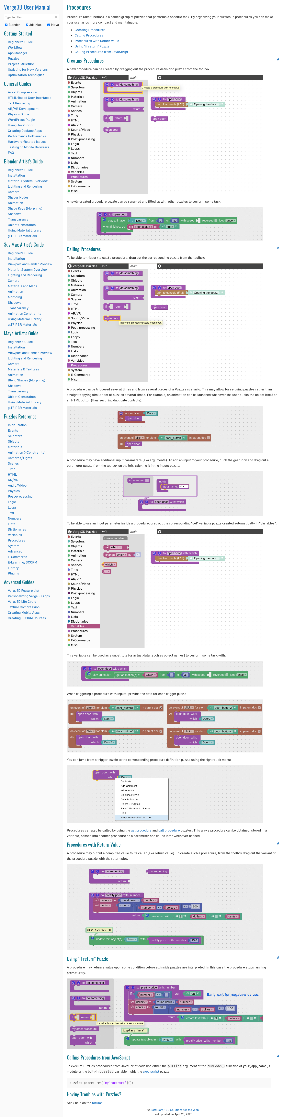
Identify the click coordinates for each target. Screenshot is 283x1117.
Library (13, 568)
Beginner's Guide (20, 42)
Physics (14, 491)
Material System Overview (28, 181)
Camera (13, 192)
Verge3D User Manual (27, 7)
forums (97, 1103)
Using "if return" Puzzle (92, 46)
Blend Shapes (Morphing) (26, 380)
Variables (15, 535)
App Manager (17, 53)
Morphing (15, 297)
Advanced (15, 551)
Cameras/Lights (20, 458)
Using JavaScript (21, 125)
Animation (15, 203)
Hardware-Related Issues (27, 142)
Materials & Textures (23, 369)
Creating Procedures (90, 30)
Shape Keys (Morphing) (25, 208)
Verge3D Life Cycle (22, 601)
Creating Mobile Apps (24, 612)
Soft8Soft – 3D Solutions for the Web (175, 1110)
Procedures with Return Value (97, 41)
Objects (13, 441)
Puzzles (13, 58)
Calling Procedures (89, 35)
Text (11, 513)
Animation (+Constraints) (26, 452)
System (13, 546)
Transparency (18, 219)
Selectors (15, 436)
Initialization (17, 425)
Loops (12, 507)
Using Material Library (24, 230)
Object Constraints (22, 225)
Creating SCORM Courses (27, 618)
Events (13, 430)
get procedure (141, 830)
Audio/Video (17, 485)
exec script (151, 1071)
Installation (16, 175)
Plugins (13, 573)
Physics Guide (18, 114)
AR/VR (13, 480)
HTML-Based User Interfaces (29, 98)
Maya (53, 25)
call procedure (169, 830)
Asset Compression (22, 92)
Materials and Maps (22, 286)
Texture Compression (24, 607)
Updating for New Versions (28, 69)
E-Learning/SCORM (22, 562)
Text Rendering (19, 103)
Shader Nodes (18, 197)
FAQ (11, 152)
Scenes (13, 463)
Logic (12, 502)
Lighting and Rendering (25, 186)
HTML (12, 474)
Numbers (14, 518)
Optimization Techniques (26, 75)
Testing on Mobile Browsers (28, 147)
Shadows (14, 214)
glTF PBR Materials (22, 236)
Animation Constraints (24, 313)
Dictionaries (17, 529)
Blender (12, 25)
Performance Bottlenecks (27, 136)
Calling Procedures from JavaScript (101, 52)
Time (11, 469)
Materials (15, 447)
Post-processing (20, 496)
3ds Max (34, 25)
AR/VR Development (23, 109)
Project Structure (21, 64)
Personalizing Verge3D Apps (29, 596)
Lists (11, 524)
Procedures (16, 540)
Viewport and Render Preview (30, 264)
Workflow (15, 47)
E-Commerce (17, 557)
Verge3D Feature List (23, 590)
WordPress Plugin (21, 120)
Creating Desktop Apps (25, 131)
